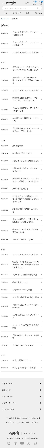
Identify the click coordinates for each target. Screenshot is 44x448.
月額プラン (10, 422)
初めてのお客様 (23, 418)
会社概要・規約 (8, 409)
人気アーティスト (9, 403)
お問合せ (35, 422)
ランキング (16, 13)
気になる (38, 13)
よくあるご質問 (23, 422)
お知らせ (14, 19)
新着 (27, 13)
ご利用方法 (10, 418)
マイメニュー (7, 384)
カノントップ (5, 19)
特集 (5, 13)
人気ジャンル (7, 396)
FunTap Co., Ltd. (21, 438)
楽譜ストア (6, 390)
